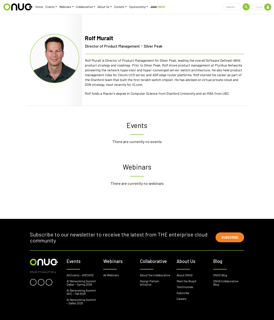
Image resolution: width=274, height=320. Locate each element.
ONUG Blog (220, 275)
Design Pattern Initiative (149, 282)
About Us (103, 7)
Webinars (65, 7)
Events (49, 7)
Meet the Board (186, 281)
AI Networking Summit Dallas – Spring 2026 (81, 282)
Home (38, 7)
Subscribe (229, 237)
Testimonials (185, 287)
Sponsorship (137, 7)
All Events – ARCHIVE (80, 275)
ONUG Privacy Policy (43, 272)
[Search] (232, 7)
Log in (263, 7)
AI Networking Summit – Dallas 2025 (81, 301)
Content (118, 7)
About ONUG (185, 275)
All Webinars (111, 275)
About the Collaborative (155, 275)
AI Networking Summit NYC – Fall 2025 (81, 292)
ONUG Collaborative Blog (225, 282)
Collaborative (83, 7)
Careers (181, 298)
